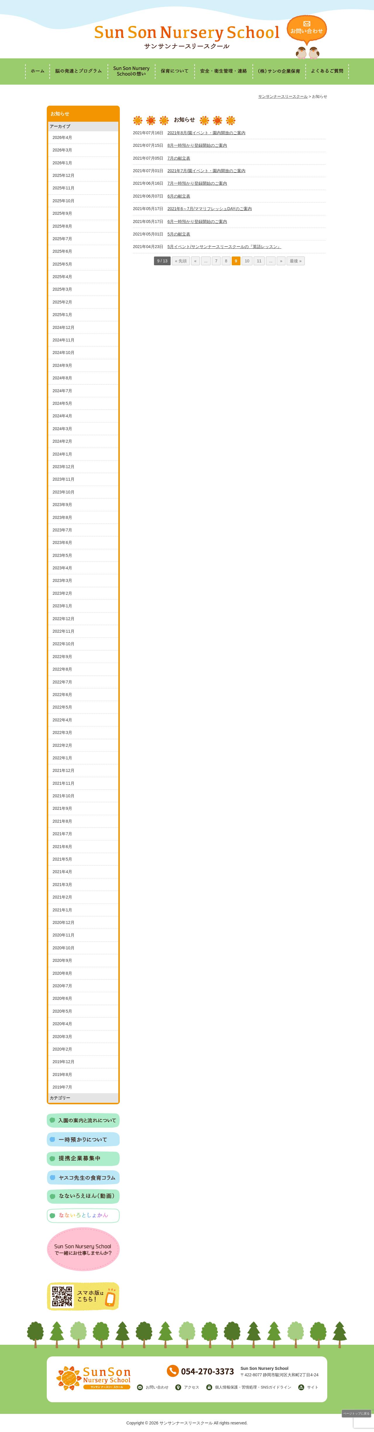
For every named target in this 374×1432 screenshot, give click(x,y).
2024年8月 (62, 378)
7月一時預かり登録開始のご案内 (197, 183)
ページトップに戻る (356, 1413)
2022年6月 (62, 694)
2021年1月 (62, 910)
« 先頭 (181, 261)
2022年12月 (64, 618)
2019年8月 (62, 1074)
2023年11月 (64, 479)
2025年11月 (64, 188)
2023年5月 (62, 555)
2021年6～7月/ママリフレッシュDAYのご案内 (209, 208)
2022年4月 (62, 720)
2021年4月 (62, 871)
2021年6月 (62, 846)
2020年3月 (62, 1036)
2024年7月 (62, 390)
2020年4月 (62, 1023)
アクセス (191, 1387)
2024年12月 (64, 327)
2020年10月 (64, 948)
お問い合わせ (157, 1387)
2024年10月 (64, 352)
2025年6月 (62, 251)
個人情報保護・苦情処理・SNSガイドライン (253, 1387)
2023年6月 (62, 542)
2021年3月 (62, 884)
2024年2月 (62, 441)
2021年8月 (62, 821)
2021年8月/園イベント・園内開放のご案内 (206, 132)
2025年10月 (64, 200)
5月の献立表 (178, 234)
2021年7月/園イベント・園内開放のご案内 (206, 170)
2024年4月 (62, 416)
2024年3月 (62, 428)
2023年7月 (62, 530)
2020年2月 (62, 1049)
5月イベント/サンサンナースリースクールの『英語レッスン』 (224, 246)
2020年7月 (62, 985)
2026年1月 (62, 163)
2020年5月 (62, 1011)
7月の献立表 (178, 158)
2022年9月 (62, 656)
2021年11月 (64, 783)
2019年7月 (62, 1087)
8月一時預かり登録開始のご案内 (197, 145)
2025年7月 (62, 238)
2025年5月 (62, 264)
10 (247, 261)
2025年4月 (62, 276)
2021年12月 (64, 770)
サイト (312, 1387)
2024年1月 (62, 454)
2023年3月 (62, 580)
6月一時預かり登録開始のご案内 (197, 221)
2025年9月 (62, 213)
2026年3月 (62, 150)
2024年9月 (62, 365)
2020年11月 (64, 935)
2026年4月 (62, 137)
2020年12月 (64, 922)
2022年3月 (62, 732)
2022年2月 (62, 745)
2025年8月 (62, 226)
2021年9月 (62, 808)
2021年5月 (62, 859)
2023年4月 (62, 568)
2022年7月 (62, 682)
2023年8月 (62, 517)
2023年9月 (62, 504)
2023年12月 (64, 466)
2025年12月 (64, 175)
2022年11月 (64, 631)
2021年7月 (62, 833)
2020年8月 (62, 973)
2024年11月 (64, 340)
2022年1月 (62, 758)
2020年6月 (62, 998)
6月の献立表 (178, 196)
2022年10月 (64, 643)
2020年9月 (62, 960)
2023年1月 (62, 606)
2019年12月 (64, 1061)
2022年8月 (62, 669)
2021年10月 (64, 795)
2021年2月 (62, 897)
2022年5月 (62, 707)
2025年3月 (62, 289)
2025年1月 (62, 314)
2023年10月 (64, 492)
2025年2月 (62, 302)
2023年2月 (62, 593)
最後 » (296, 261)
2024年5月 (62, 403)
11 (259, 261)
